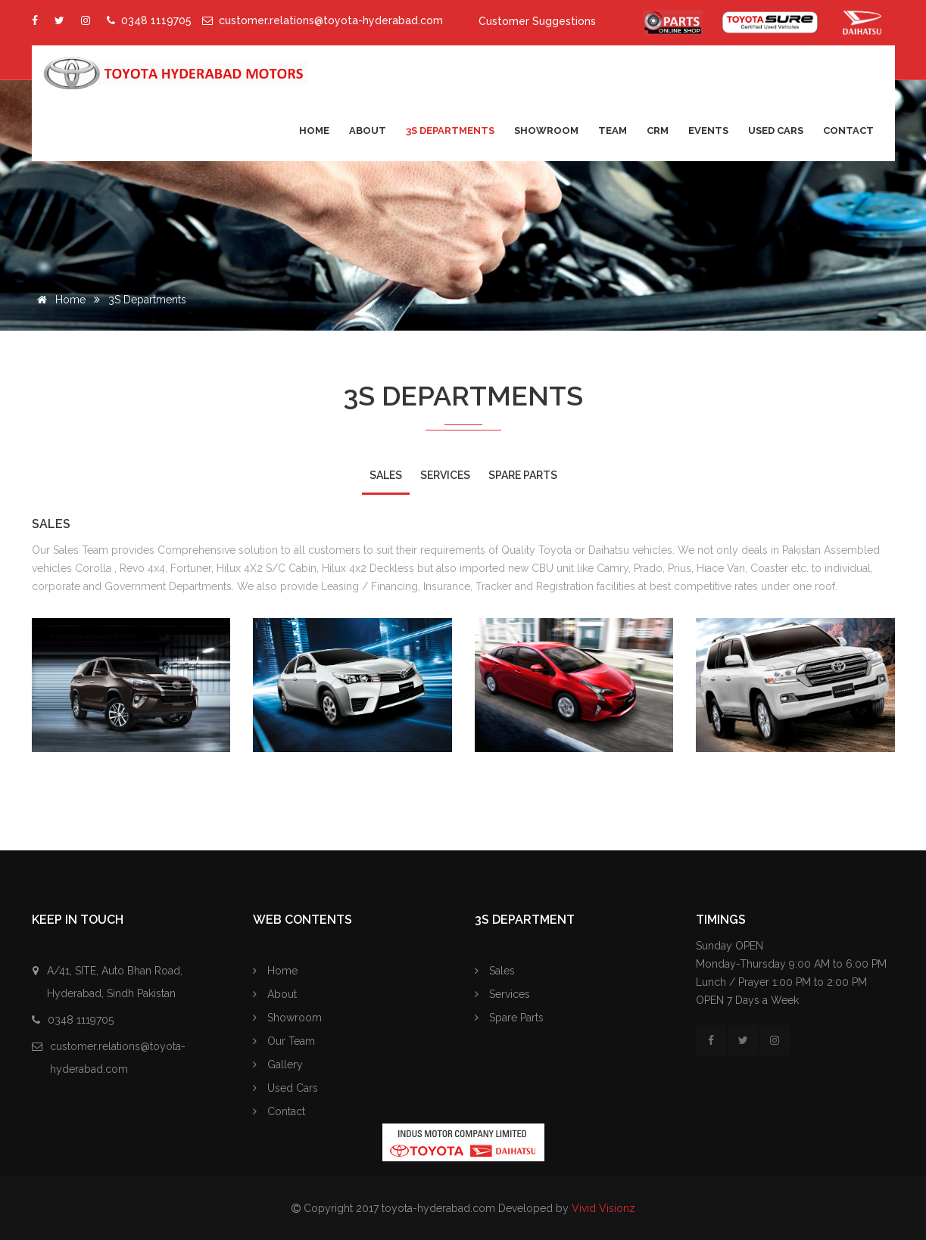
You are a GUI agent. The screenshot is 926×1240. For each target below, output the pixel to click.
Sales (495, 971)
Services (502, 994)
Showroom (546, 130)
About (367, 130)
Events (708, 130)
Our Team (284, 1041)
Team (612, 130)
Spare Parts (509, 1018)
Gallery (278, 1064)
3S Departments (450, 130)
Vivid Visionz (603, 1208)
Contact (848, 130)
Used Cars (775, 130)
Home (314, 130)
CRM (658, 130)
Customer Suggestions (537, 21)
